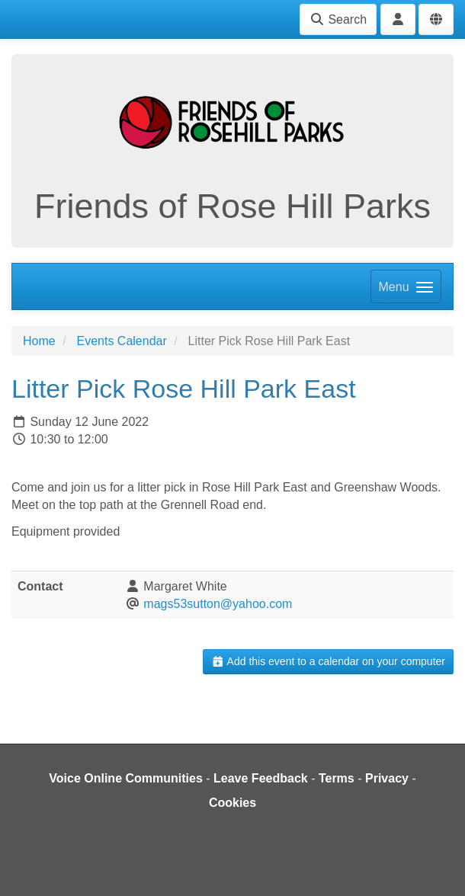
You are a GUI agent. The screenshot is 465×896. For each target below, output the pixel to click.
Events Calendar (121, 340)
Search (338, 19)
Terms (336, 778)
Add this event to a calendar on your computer (328, 661)
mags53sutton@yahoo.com (217, 603)
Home (39, 340)
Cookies (232, 802)
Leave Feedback (260, 778)
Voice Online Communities (126, 778)
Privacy (387, 778)
